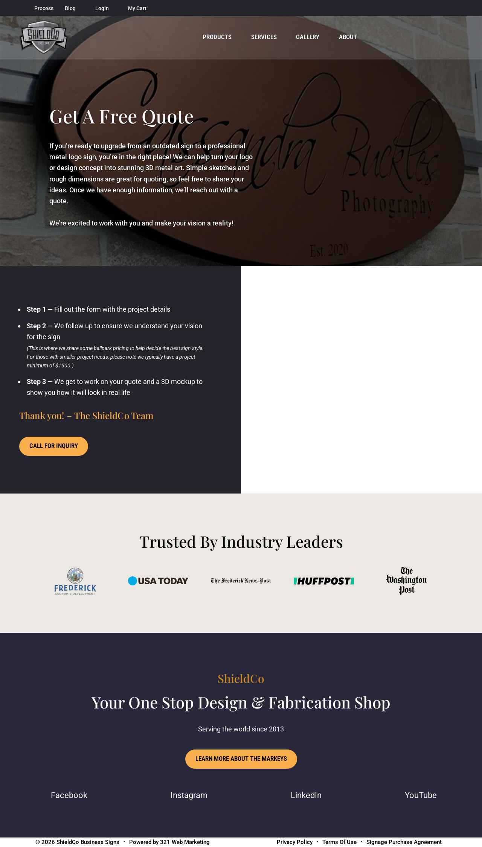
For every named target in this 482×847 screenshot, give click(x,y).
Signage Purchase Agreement (404, 842)
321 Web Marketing (185, 842)
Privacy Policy (295, 842)
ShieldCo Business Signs (87, 842)
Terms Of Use (339, 842)
